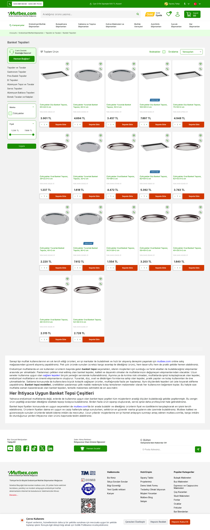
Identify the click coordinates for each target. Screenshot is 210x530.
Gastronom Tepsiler (16, 72)
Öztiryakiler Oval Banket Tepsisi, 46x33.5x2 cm (54, 321)
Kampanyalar (16, 25)
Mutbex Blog (146, 497)
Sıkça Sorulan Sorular (117, 481)
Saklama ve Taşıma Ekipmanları (87, 25)
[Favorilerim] (168, 14)
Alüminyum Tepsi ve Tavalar (20, 84)
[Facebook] (26, 448)
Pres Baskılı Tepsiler (17, 76)
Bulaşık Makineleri (182, 477)
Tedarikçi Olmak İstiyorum (152, 489)
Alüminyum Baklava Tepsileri (20, 92)
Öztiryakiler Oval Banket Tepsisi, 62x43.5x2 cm (187, 177)
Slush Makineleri (181, 496)
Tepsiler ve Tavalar (53, 33)
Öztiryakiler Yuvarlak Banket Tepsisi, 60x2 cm (85, 106)
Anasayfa (13, 33)
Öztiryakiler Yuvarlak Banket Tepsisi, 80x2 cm (85, 249)
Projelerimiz (146, 481)
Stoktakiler (157, 51)
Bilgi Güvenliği (114, 485)
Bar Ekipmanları (194, 25)
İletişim (143, 501)
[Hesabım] (153, 14)
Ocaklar (177, 503)
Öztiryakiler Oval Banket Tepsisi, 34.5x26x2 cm (120, 249)
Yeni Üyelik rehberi (116, 489)
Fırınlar (177, 500)
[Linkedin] (50, 448)
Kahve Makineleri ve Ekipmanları (115, 25)
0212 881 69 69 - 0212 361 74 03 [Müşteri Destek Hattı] (24, 4)
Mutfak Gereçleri (138, 25)
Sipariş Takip (172, 4)
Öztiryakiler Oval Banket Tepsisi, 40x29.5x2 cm (187, 249)
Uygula (22, 146)
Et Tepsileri (12, 80)
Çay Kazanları (180, 492)
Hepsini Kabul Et (180, 522)
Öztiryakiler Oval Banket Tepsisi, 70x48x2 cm (120, 177)
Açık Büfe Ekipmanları (156, 25)
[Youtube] (10, 448)
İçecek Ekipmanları (176, 25)
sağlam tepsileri (51, 375)
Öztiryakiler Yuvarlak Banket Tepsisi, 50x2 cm (118, 106)
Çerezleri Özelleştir (135, 522)
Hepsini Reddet (158, 522)
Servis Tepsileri (14, 88)
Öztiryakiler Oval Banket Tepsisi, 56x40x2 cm (154, 249)
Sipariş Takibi (146, 477)
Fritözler (178, 507)
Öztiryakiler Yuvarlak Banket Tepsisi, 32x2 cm (85, 177)
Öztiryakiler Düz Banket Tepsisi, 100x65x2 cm (153, 106)
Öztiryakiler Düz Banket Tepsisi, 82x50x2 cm (153, 177)
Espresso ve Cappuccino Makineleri (186, 486)
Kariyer (110, 493)
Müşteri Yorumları (148, 493)
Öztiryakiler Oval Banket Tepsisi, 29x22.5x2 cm (54, 177)
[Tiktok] (34, 448)
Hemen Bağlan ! (22, 58)
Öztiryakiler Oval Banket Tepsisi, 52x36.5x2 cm (87, 321)
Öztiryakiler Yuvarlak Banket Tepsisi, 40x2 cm (52, 249)
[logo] (21, 14)
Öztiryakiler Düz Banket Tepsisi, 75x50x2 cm (187, 106)
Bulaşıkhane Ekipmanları (61, 25)
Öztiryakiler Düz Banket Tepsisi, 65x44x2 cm (54, 106)
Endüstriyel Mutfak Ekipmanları (37, 25)
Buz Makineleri (181, 481)
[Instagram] (18, 448)
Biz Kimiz (111, 477)
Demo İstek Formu (149, 485)
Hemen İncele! (90, 448)
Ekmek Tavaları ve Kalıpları (20, 97)
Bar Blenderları (181, 511)
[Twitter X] (42, 448)
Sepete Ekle (60, 124)
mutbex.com (164, 361)
